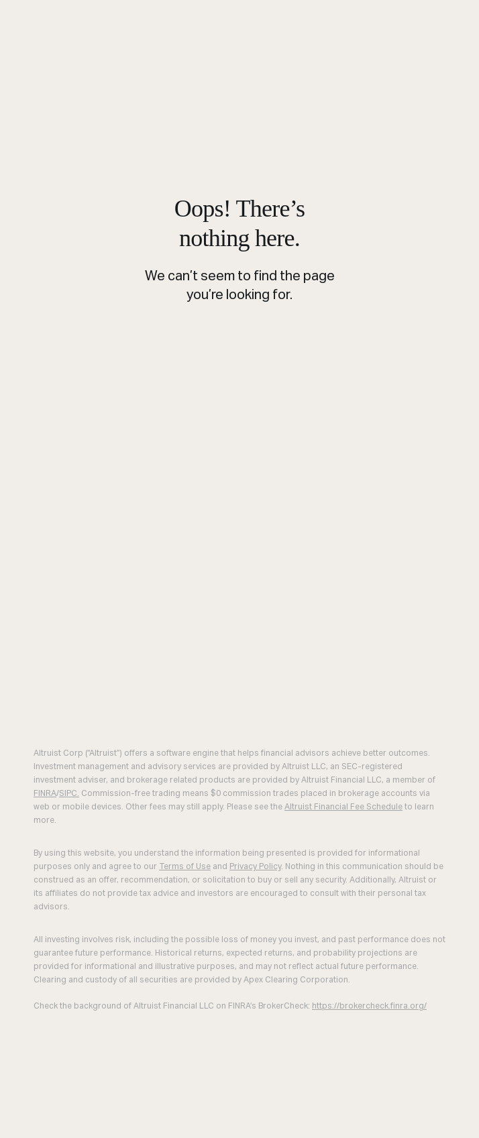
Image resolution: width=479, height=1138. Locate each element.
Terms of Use (185, 867)
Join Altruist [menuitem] (119, 1128)
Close (15, 1113)
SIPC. (69, 794)
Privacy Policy (255, 867)
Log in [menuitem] (19, 1128)
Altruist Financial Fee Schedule (343, 807)
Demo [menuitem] (59, 1128)
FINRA (45, 794)
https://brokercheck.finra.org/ (369, 1007)
